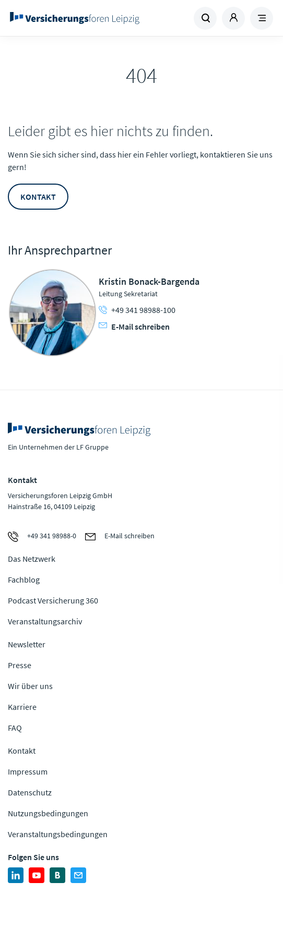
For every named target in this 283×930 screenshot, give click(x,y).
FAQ (15, 727)
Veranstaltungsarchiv (45, 621)
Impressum (28, 771)
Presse (19, 665)
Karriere (22, 707)
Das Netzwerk (31, 558)
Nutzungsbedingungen (48, 813)
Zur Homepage (75, 18)
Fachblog (24, 579)
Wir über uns (30, 686)
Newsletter (26, 644)
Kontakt (38, 196)
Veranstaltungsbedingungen (58, 834)
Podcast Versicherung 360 (53, 600)
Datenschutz (30, 792)
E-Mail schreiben (134, 326)
